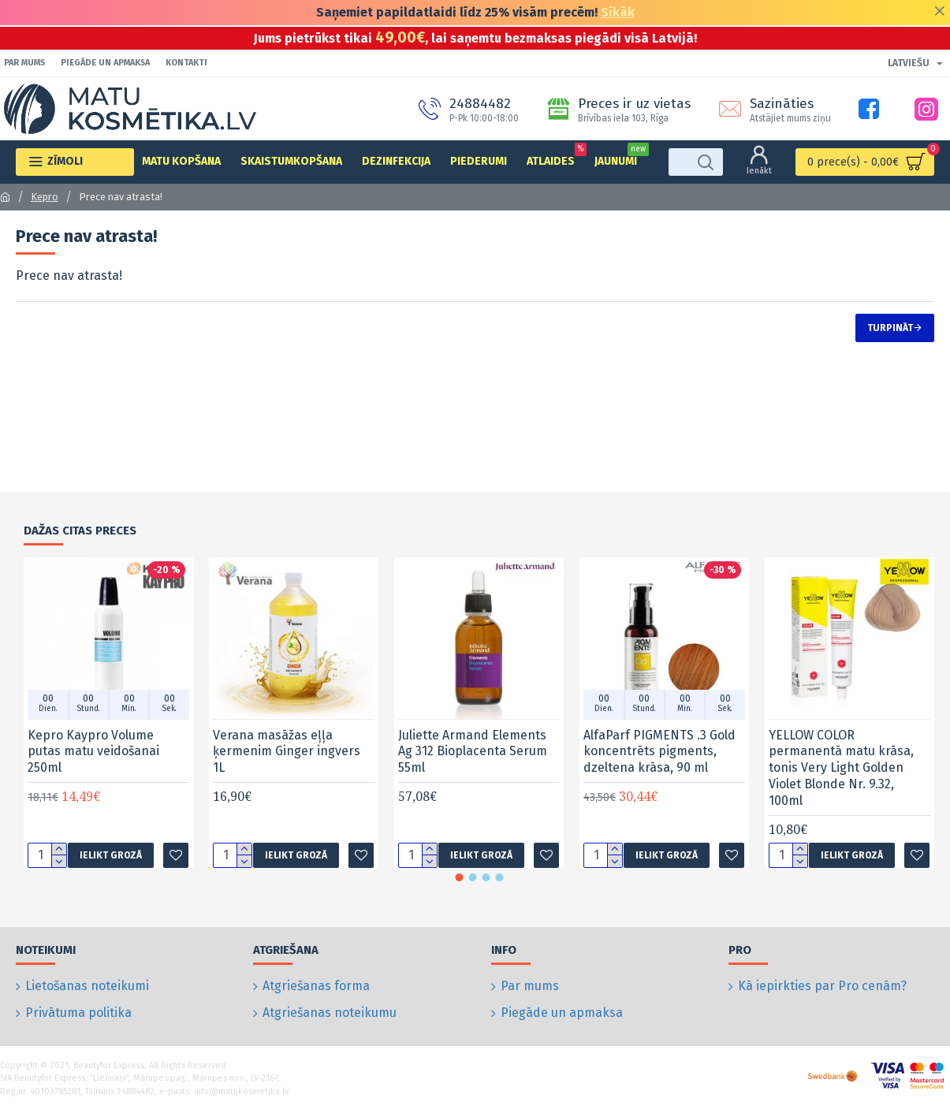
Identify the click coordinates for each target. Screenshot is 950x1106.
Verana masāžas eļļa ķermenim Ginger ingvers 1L (286, 767)
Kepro (44, 197)
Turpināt (890, 327)
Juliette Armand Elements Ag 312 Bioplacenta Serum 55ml (472, 767)
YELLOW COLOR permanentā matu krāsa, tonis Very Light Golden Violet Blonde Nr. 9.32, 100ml (841, 783)
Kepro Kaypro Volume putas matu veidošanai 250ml (93, 767)
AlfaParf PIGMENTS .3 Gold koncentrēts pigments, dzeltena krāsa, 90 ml (659, 767)
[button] (459, 893)
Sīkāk (618, 12)
